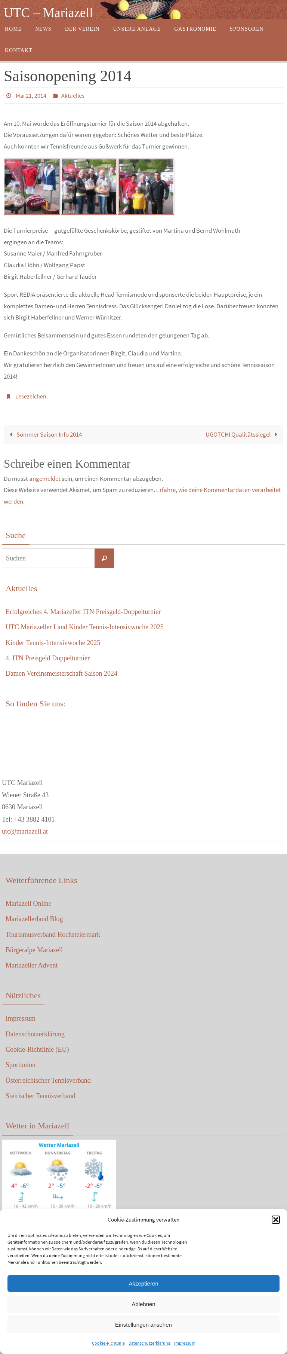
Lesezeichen (30, 396)
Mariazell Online (28, 903)
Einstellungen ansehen (143, 1324)
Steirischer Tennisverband (40, 1096)
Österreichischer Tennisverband (48, 1080)
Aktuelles (72, 95)
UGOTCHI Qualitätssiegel (243, 434)
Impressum (184, 1343)
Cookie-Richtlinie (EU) (37, 1049)
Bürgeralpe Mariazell (34, 950)
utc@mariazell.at (25, 831)
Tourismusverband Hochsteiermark (53, 934)
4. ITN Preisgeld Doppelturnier (48, 658)
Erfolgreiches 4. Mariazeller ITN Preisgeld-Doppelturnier (83, 611)
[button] (276, 1219)
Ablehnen (143, 1304)
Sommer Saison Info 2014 (44, 434)
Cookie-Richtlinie (108, 1343)
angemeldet (45, 478)
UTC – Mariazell (48, 13)
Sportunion (21, 1065)
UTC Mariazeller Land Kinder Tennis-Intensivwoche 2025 (85, 627)
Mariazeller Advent (32, 965)
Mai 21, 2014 (31, 95)
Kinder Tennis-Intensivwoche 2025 (53, 643)
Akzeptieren (143, 1283)
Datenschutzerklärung (149, 1343)
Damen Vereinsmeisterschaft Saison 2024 (61, 673)
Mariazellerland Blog (34, 919)
